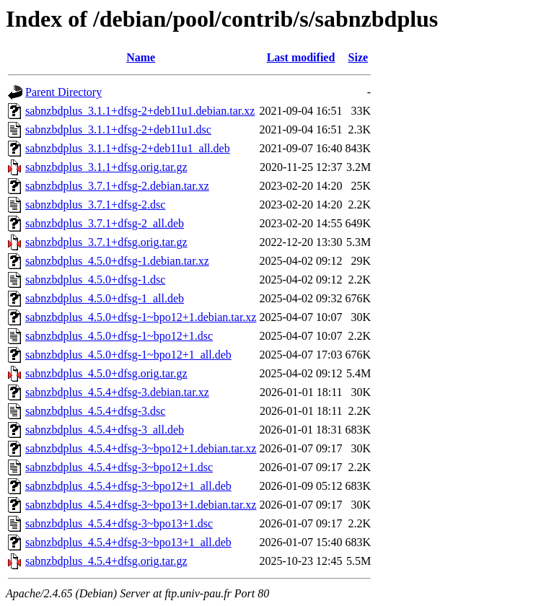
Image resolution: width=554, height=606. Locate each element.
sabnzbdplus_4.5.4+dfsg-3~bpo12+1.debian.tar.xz (140, 448)
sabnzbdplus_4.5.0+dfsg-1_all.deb (104, 298)
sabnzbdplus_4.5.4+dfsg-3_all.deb (104, 429)
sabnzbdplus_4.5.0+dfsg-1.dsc (95, 279)
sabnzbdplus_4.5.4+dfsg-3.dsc (95, 411)
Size (358, 57)
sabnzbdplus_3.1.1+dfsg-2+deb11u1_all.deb (127, 148)
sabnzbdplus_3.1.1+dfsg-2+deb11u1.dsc (118, 129)
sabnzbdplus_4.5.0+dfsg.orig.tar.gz (106, 373)
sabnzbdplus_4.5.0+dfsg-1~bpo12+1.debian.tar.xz (140, 317)
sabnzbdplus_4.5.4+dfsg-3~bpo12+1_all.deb (128, 486)
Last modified (301, 57)
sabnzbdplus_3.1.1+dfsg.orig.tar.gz (106, 167)
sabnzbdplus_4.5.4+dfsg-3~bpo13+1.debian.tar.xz (140, 505)
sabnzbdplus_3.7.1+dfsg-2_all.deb (104, 223)
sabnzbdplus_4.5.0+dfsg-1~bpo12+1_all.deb (128, 354)
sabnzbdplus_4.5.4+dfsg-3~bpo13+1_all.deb (128, 542)
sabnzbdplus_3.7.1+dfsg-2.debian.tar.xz (117, 186)
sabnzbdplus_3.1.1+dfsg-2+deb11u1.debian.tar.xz (140, 111)
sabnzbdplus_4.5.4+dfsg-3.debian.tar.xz (117, 392)
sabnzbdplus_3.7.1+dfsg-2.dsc (95, 204)
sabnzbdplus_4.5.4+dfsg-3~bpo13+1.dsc (119, 523)
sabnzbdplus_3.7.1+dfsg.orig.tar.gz (106, 242)
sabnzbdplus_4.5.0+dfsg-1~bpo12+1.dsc (119, 336)
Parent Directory (63, 92)
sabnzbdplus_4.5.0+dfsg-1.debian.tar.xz (117, 261)
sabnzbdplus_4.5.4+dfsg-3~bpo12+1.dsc (119, 467)
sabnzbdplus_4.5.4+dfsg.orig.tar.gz (106, 561)
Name (140, 57)
